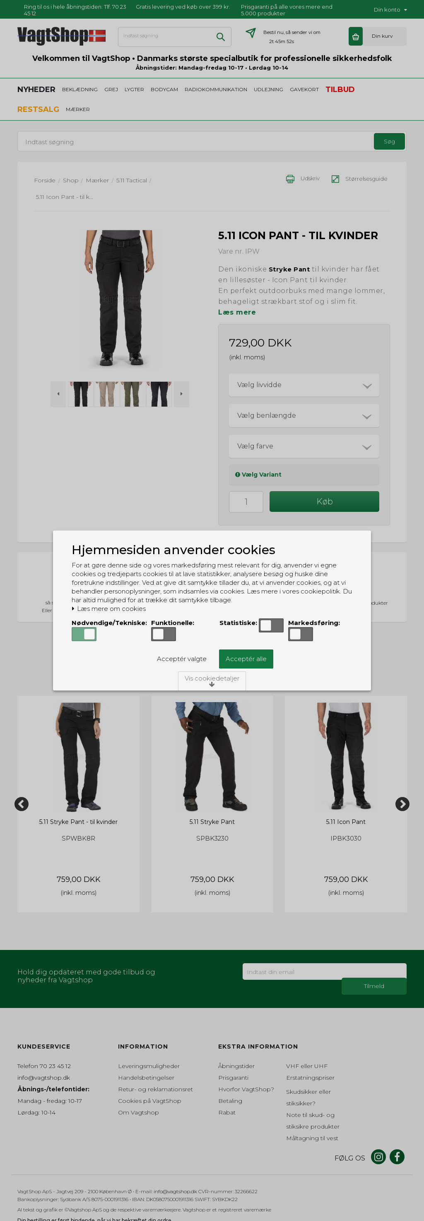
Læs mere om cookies (109, 609)
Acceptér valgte (182, 659)
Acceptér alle (246, 659)
